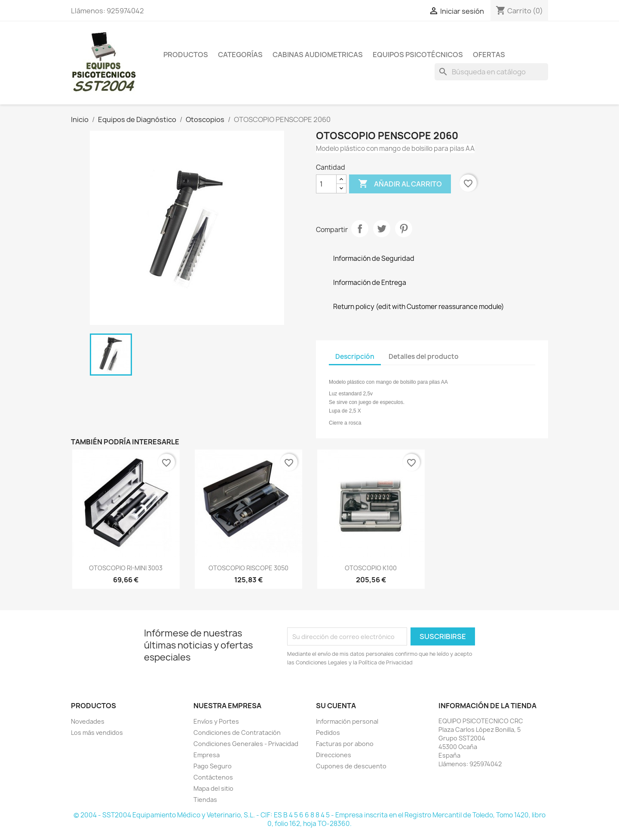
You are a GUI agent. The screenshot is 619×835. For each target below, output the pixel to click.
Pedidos (328, 732)
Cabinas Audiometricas (318, 54)
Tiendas (205, 799)
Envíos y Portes (216, 721)
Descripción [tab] (354, 356)
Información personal (347, 721)
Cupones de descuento (351, 766)
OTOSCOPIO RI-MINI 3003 (125, 568)
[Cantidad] (326, 183)
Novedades (87, 721)
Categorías (240, 54)
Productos (185, 54)
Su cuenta (336, 705)
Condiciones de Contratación (237, 732)
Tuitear (381, 228)
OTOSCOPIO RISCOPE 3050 (248, 568)
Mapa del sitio (213, 788)
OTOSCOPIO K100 (371, 568)
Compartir (359, 228)
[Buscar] (491, 71)
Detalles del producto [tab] (424, 356)
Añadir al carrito (400, 184)
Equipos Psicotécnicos (418, 54)
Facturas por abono (345, 744)
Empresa (206, 755)
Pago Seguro (212, 766)
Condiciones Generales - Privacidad (245, 744)
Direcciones (333, 755)
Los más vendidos (97, 732)
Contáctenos (213, 777)
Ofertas (489, 54)
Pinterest (403, 228)
